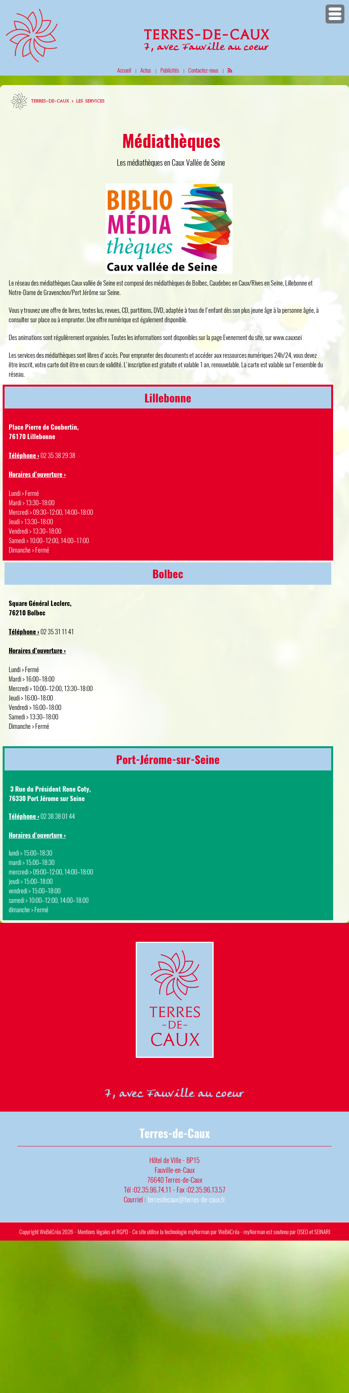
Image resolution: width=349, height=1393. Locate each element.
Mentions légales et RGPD (103, 1231)
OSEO (302, 1231)
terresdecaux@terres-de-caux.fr (186, 1199)
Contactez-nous (203, 70)
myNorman (198, 1231)
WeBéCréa (50, 1231)
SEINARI (322, 1231)
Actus (145, 70)
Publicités (169, 70)
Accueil (124, 70)
